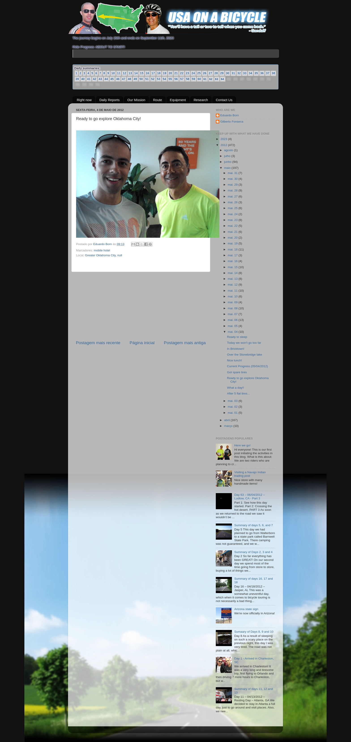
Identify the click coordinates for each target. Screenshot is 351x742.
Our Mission (136, 100)
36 (262, 73)
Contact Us (224, 100)
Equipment (178, 100)
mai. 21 (233, 231)
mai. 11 (233, 290)
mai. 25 (233, 208)
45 (112, 79)
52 (153, 79)
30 (227, 73)
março (228, 426)
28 (216, 73)
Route (157, 100)
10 (113, 73)
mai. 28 (233, 190)
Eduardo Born (103, 244)
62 (211, 79)
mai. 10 (233, 296)
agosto (229, 150)
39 (77, 79)
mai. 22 (233, 225)
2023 (224, 139)
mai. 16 (233, 261)
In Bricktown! (235, 348)
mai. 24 (233, 214)
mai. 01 (233, 412)
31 (233, 73)
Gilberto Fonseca (231, 121)
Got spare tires (237, 372)
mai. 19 (233, 243)
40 (83, 79)
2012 (224, 145)
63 (216, 79)
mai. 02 (233, 406)
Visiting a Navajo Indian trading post (250, 474)
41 (89, 79)
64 (222, 79)
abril (227, 420)
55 (170, 79)
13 (130, 73)
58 (188, 79)
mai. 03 (233, 401)
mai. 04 (233, 331)
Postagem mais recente (98, 342)
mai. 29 (233, 184)
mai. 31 (233, 172)
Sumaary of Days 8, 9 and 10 (253, 631)
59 (193, 79)
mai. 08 (233, 308)
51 (147, 79)
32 (239, 73)
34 (250, 73)
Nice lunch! (234, 360)
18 (159, 73)
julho (227, 156)
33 (244, 73)
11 (119, 73)
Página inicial (142, 342)
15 (141, 73)
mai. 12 (233, 284)
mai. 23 (233, 220)
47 (124, 79)
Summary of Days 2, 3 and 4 (253, 551)
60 (199, 79)
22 (182, 73)
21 (176, 73)
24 (193, 73)
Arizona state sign (246, 609)
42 (94, 79)
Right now (84, 100)
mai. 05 (233, 326)
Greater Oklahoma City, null (103, 255)
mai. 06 (233, 320)
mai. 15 (233, 267)
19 (164, 73)
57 (182, 79)
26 (204, 73)
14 (136, 73)
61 (205, 79)
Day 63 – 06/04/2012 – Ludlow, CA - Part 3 (249, 496)
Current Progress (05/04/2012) (247, 366)
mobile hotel (102, 250)
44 (106, 79)
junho (228, 161)
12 (124, 73)
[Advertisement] (140, 306)
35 (256, 73)
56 (176, 79)
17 (153, 73)
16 (147, 73)
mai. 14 (233, 273)
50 (141, 79)
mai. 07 (233, 314)
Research (201, 100)
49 (135, 79)
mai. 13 (233, 278)
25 (199, 73)
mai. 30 (233, 178)
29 (222, 73)
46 (118, 79)
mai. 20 (233, 237)
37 (268, 73)
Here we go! (242, 445)
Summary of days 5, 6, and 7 (253, 525)
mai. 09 (233, 302)
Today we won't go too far (244, 342)
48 (129, 79)
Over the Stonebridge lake (244, 354)
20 (170, 73)
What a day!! (235, 387)
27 (210, 73)
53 (159, 79)
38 (273, 73)
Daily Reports (109, 100)
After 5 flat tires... (238, 393)
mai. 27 (233, 196)
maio (227, 167)
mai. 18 (233, 249)
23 (187, 73)
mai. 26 (233, 202)
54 (164, 79)
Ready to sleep (237, 337)
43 (100, 79)
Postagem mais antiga (185, 342)
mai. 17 (233, 255)
